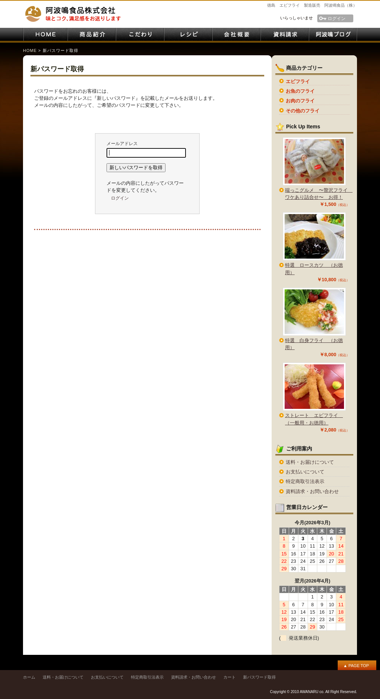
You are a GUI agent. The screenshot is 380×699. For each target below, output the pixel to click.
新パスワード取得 (259, 677)
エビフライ (298, 81)
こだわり (140, 34)
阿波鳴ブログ (333, 34)
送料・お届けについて (310, 462)
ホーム (29, 677)
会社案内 (236, 34)
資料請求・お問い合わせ (285, 34)
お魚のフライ (300, 91)
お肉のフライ (300, 101)
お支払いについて (305, 472)
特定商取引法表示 (305, 481)
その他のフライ (303, 111)
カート (229, 677)
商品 (92, 34)
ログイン (336, 18)
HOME (45, 34)
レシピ (188, 34)
